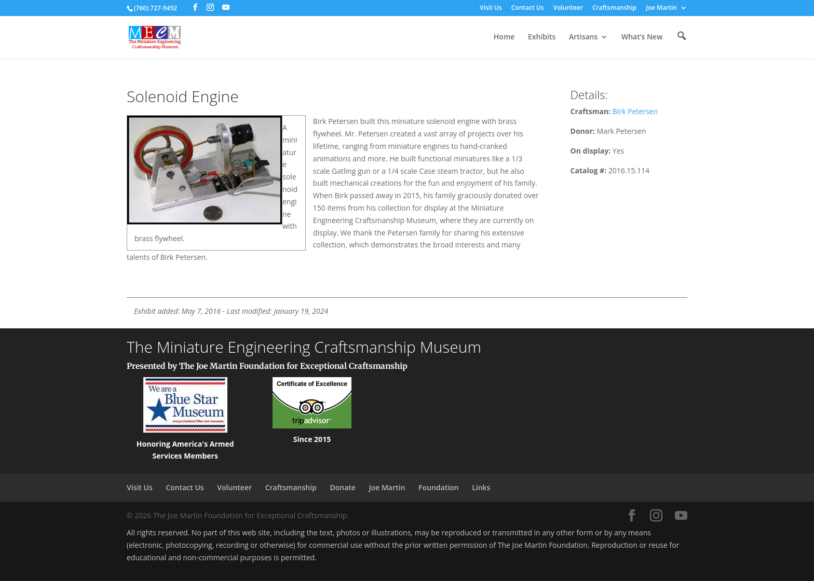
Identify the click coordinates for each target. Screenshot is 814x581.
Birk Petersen (635, 111)
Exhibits (541, 37)
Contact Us (527, 8)
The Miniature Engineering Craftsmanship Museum (304, 346)
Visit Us (491, 8)
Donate (342, 487)
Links (481, 487)
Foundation (438, 487)
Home (504, 37)
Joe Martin (661, 8)
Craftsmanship (614, 8)
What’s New (641, 37)
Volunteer (568, 8)
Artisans (583, 37)
